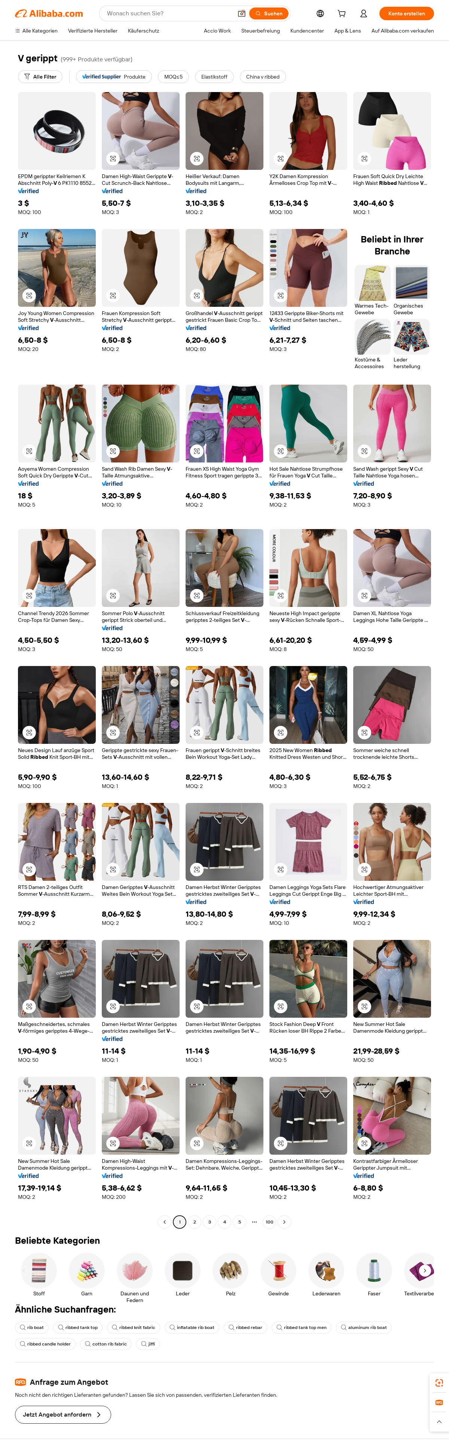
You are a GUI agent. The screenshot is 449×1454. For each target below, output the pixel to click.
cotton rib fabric (106, 1344)
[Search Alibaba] (169, 13)
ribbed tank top (78, 1328)
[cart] (343, 15)
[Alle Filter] (40, 76)
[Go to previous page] (164, 1222)
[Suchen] (268, 13)
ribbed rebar (245, 1328)
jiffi (148, 1344)
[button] (241, 13)
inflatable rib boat (191, 1328)
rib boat (32, 1328)
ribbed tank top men (302, 1328)
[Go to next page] (284, 1222)
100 (270, 1222)
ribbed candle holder (45, 1344)
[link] (439, 1383)
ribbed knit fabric (133, 1328)
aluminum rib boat (364, 1328)
